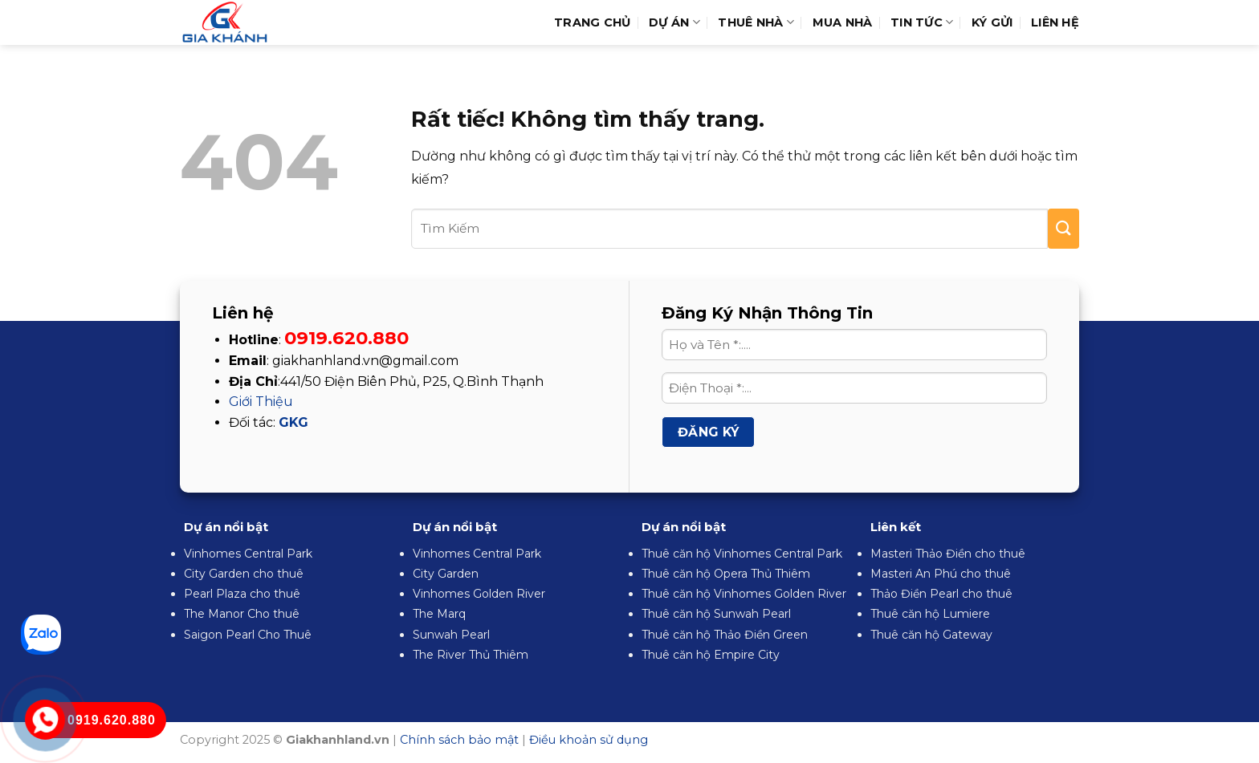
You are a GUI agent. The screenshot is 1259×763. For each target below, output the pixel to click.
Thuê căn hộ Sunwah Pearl (716, 614)
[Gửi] (1063, 229)
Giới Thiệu (261, 401)
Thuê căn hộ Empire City (711, 654)
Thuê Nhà (756, 22)
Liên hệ (1055, 22)
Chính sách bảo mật (459, 740)
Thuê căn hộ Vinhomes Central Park (742, 553)
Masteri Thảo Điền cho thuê (947, 553)
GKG (293, 422)
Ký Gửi (992, 22)
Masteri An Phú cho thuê (940, 573)
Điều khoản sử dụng (588, 740)
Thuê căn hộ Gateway (931, 634)
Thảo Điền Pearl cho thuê (941, 593)
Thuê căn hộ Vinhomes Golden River (744, 593)
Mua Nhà (843, 22)
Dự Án (674, 22)
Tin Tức (922, 22)
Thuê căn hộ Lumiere (930, 614)
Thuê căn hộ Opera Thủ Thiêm (726, 573)
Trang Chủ (592, 22)
